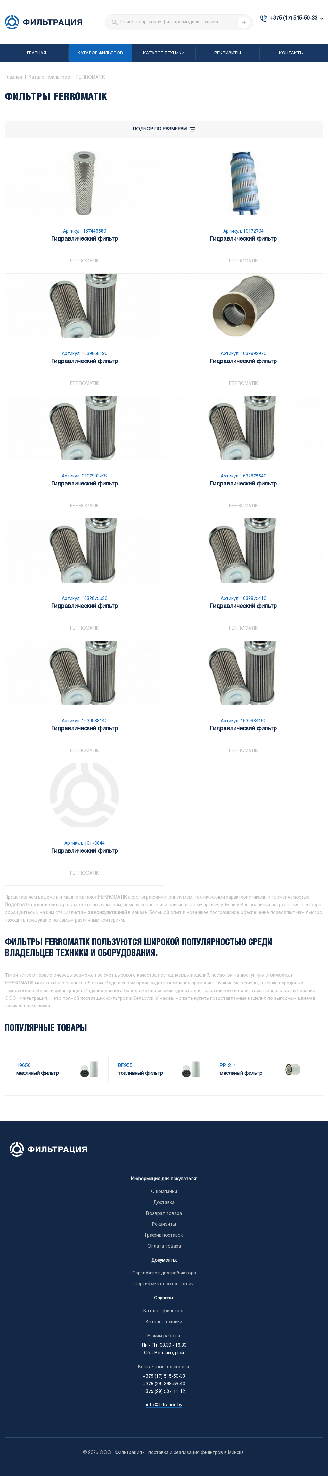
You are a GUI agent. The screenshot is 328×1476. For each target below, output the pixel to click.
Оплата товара (164, 1246)
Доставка (164, 1203)
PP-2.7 (227, 1065)
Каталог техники (163, 53)
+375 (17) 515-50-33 (293, 18)
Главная (36, 53)
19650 (23, 1065)
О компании (164, 1192)
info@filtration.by (164, 1405)
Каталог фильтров (100, 53)
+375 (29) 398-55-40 (164, 1384)
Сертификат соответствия (164, 1284)
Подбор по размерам (164, 129)
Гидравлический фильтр (84, 239)
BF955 (125, 1065)
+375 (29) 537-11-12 (164, 1392)
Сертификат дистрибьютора (164, 1273)
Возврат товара (164, 1214)
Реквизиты (227, 53)
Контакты (291, 53)
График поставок (164, 1235)
